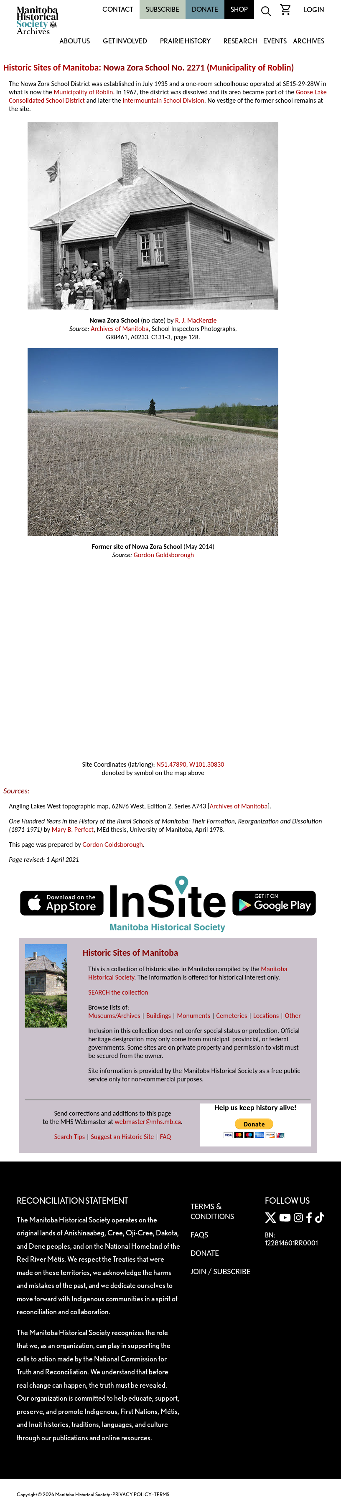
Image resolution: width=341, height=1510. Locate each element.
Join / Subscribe (221, 1271)
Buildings (158, 1016)
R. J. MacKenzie (196, 320)
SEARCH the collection (118, 992)
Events (275, 41)
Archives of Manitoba (119, 329)
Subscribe (162, 9)
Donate (205, 9)
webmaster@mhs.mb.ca (148, 1122)
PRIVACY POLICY (132, 1494)
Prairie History (185, 41)
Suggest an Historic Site (122, 1137)
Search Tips (69, 1137)
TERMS (161, 1494)
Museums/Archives (114, 1016)
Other (293, 1016)
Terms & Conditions (212, 1211)
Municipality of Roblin (250, 67)
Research (240, 41)
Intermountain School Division (163, 100)
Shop (239, 9)
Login (314, 10)
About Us (74, 41)
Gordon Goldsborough (164, 555)
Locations (266, 1016)
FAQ (165, 1137)
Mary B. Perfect (73, 829)
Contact (117, 9)
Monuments (193, 1016)
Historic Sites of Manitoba (51, 67)
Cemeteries (231, 1016)
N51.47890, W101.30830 (190, 764)
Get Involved (125, 41)
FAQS (199, 1235)
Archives (308, 41)
